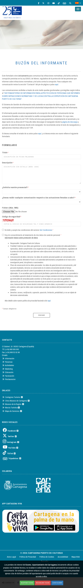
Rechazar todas (43, 583)
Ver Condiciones (46, 230)
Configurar (57, 583)
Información (8, 358)
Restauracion (9, 379)
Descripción (7, 162)
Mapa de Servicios (12, 411)
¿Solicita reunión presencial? (15, 187)
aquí (56, 84)
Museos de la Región (13, 404)
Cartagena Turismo (12, 397)
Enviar (41, 315)
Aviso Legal (11, 556)
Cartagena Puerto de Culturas (45, 553)
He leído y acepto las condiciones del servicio (21, 230)
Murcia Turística (11, 407)
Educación (7, 372)
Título (5, 152)
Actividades (8, 365)
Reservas (7, 361)
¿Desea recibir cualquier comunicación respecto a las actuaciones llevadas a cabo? (39, 197)
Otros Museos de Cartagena (16, 400)
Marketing (7, 368)
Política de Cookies (46, 556)
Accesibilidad (63, 556)
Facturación (8, 375)
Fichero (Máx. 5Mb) (10, 207)
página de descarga (70, 121)
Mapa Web (76, 556)
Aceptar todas (27, 583)
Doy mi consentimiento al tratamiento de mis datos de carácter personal (32, 235)
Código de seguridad (11, 216)
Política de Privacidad (27, 556)
